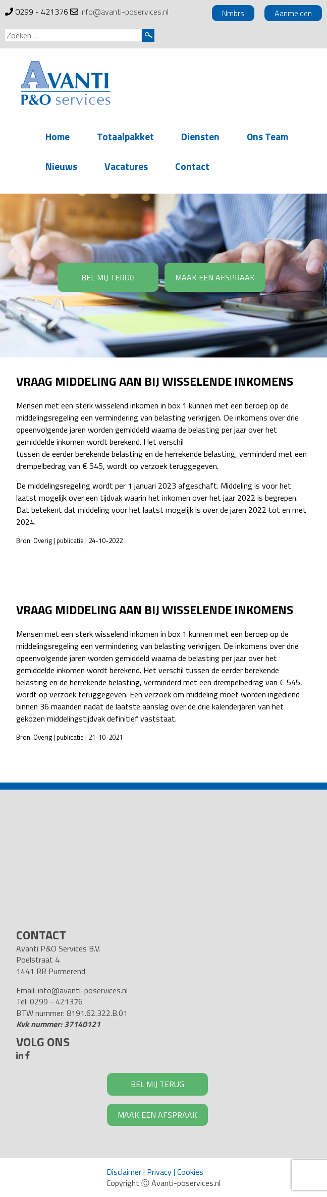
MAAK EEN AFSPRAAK (215, 277)
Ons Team (267, 136)
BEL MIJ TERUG (108, 277)
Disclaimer (123, 1172)
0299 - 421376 (41, 12)
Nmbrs (233, 13)
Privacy (159, 1172)
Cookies (190, 1172)
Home (57, 136)
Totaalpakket (125, 136)
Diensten (200, 136)
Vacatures (126, 166)
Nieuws (61, 166)
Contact (192, 166)
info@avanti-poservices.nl (124, 12)
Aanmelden (293, 13)
